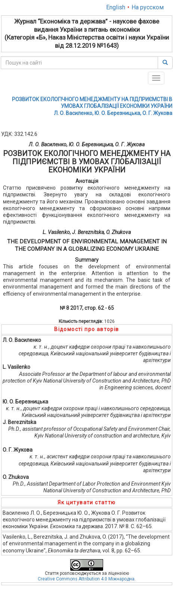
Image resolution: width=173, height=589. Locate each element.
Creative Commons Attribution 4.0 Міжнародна (86, 579)
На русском (148, 7)
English (115, 7)
